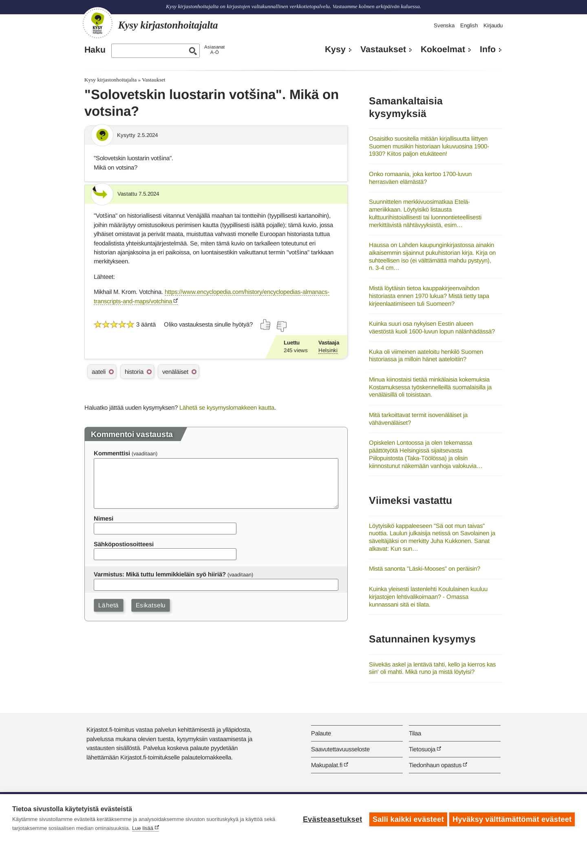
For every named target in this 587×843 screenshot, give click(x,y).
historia (134, 371)
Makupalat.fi (326, 764)
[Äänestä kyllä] (265, 324)
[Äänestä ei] (281, 326)
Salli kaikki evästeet (406, 818)
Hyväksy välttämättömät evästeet (512, 818)
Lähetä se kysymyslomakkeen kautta (226, 407)
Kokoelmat (443, 49)
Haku (95, 50)
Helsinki (328, 350)
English (469, 25)
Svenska (444, 25)
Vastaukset (383, 49)
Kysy (335, 49)
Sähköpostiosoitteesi (124, 544)
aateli (99, 371)
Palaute (321, 733)
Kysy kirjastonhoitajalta (110, 80)
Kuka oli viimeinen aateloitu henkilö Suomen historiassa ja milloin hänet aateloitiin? (426, 355)
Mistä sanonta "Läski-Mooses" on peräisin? (424, 568)
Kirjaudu (493, 25)
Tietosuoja (422, 749)
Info (488, 49)
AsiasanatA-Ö (214, 49)
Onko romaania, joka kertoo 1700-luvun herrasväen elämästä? (420, 177)
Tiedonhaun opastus (435, 764)
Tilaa (415, 733)
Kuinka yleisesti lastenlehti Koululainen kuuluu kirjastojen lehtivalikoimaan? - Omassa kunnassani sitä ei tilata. (428, 596)
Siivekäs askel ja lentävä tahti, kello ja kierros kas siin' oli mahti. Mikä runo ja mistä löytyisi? (432, 668)
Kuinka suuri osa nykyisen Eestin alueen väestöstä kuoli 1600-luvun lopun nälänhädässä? (432, 327)
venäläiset (175, 371)
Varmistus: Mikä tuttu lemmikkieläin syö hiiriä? (160, 574)
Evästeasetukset (330, 818)
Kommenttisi (112, 453)
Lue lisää (142, 828)
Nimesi (103, 518)
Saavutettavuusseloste (340, 749)
